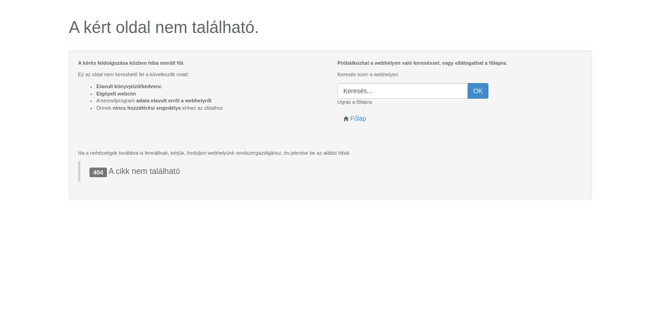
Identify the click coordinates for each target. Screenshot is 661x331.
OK (477, 91)
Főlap (354, 118)
